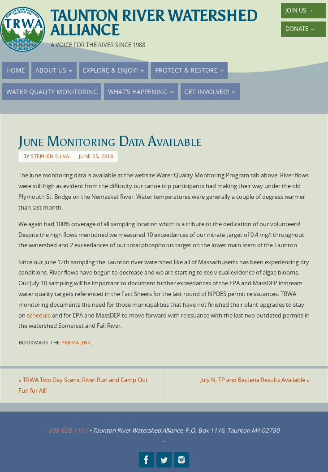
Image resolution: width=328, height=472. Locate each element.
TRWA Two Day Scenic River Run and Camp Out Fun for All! (83, 385)
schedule (39, 315)
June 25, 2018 (96, 156)
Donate (300, 29)
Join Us (299, 10)
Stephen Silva (50, 156)
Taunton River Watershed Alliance (154, 23)
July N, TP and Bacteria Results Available (255, 380)
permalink (76, 342)
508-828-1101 (68, 430)
